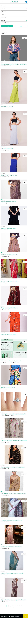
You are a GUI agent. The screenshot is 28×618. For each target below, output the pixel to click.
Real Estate (17, 592)
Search (7, 26)
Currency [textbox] (3, 20)
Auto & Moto (3, 590)
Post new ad (19, 580)
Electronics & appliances (5, 592)
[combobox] (14, 9)
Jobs (15, 589)
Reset (21, 26)
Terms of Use (17, 601)
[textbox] (14, 8)
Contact (2, 601)
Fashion (2, 593)
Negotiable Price (5, 22)
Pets (15, 590)
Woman (4, 11)
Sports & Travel (17, 595)
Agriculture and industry (5, 589)
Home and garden (4, 594)
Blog (15, 607)
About (2, 607)
